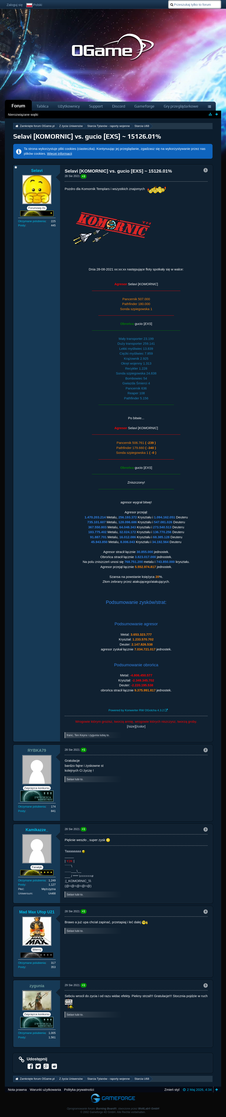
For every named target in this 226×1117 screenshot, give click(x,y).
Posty (21, 225)
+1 (83, 749)
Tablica (42, 106)
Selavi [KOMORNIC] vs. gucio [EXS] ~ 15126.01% (87, 136)
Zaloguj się (15, 5)
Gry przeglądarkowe (181, 106)
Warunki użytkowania (45, 1089)
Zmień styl (171, 1089)
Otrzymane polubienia (31, 221)
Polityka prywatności (79, 1089)
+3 (83, 176)
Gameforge (144, 106)
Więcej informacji (59, 153)
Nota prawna (17, 1089)
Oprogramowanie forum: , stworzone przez (113, 1108)
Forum (18, 105)
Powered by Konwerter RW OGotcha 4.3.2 (136, 710)
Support (96, 106)
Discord (118, 106)
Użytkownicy (69, 106)
